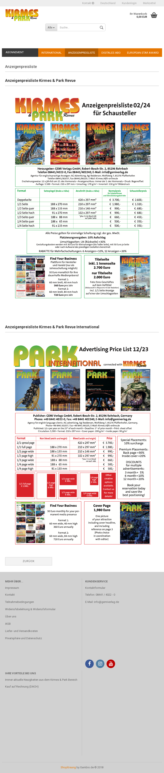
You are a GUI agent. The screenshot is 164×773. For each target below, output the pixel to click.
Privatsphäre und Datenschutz (23, 638)
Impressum (12, 587)
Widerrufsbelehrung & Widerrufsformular (30, 609)
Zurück (29, 561)
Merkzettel (149, 3)
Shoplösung (68, 767)
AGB (8, 623)
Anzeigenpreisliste (81, 52)
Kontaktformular (95, 587)
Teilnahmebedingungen (19, 602)
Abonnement (15, 52)
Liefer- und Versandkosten (21, 631)
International (51, 52)
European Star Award (143, 52)
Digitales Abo (111, 52)
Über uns (10, 616)
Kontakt (88, 3)
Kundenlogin (129, 3)
